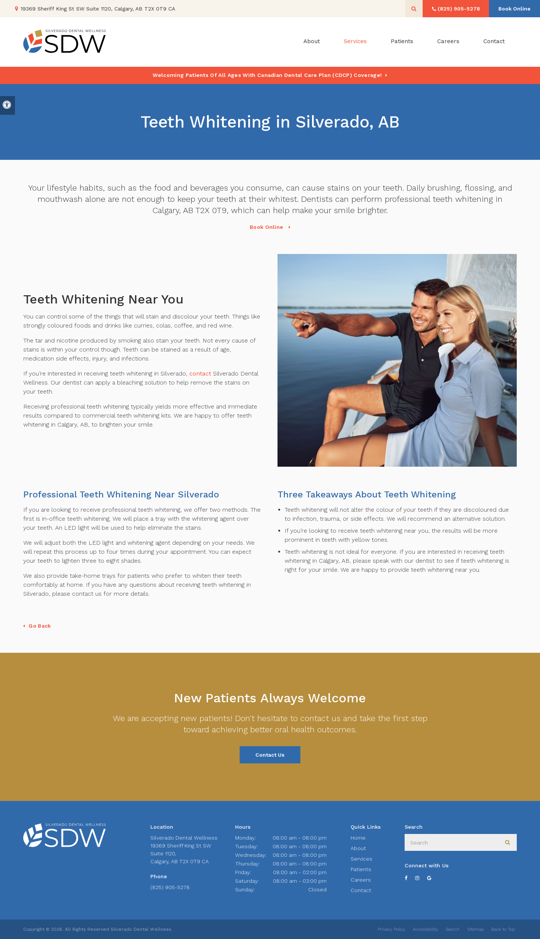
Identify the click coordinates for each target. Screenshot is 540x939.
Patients (402, 42)
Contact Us (270, 755)
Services (361, 859)
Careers (448, 42)
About (358, 848)
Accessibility (425, 929)
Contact (494, 42)
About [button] (311, 42)
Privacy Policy (391, 929)
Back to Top (503, 929)
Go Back (39, 626)
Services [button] (355, 42)
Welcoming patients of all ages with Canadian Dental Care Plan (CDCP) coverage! (267, 75)
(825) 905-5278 (170, 887)
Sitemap (475, 929)
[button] (512, 130)
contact (200, 373)
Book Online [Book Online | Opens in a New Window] (514, 9)
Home (358, 838)
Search (453, 929)
